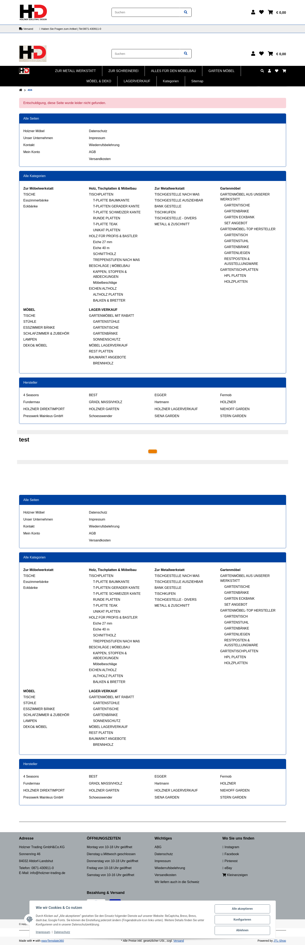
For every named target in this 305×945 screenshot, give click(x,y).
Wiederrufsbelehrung (104, 145)
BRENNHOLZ (103, 363)
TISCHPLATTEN (101, 194)
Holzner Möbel (34, 131)
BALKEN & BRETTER (109, 300)
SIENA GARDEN (167, 416)
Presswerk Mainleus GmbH (43, 416)
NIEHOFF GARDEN (235, 409)
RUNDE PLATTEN (106, 218)
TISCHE (29, 194)
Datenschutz (98, 131)
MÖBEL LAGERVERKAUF (108, 345)
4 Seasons (31, 395)
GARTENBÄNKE (236, 211)
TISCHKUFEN (165, 212)
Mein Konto (31, 152)
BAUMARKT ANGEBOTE (107, 357)
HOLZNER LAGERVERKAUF (176, 409)
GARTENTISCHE (237, 205)
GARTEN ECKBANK (239, 217)
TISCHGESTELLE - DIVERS (176, 218)
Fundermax (31, 402)
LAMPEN (30, 339)
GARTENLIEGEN (237, 253)
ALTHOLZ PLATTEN (108, 294)
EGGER (161, 395)
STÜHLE (29, 321)
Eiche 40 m (101, 248)
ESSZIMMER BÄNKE (39, 327)
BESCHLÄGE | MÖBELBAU (109, 266)
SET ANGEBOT (235, 223)
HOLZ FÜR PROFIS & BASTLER (113, 236)
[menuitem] (75, 71)
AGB (92, 152)
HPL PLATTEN (235, 275)
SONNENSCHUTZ (106, 339)
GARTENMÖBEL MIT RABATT (111, 315)
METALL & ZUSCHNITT (172, 224)
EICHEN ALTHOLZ (103, 288)
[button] (253, 12)
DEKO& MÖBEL (35, 345)
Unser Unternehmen (38, 138)
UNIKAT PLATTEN (106, 230)
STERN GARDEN (233, 416)
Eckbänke (30, 206)
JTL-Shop (280, 940)
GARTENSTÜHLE (106, 321)
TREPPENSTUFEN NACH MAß (116, 260)
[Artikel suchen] (186, 12)
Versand (178, 940)
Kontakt (29, 145)
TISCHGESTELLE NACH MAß (177, 194)
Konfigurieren (242, 919)
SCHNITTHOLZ (104, 254)
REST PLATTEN (101, 351)
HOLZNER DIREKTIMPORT (44, 409)
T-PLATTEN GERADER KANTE (116, 206)
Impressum (97, 138)
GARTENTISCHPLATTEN (239, 269)
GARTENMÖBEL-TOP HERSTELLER (247, 229)
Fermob (225, 395)
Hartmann (162, 402)
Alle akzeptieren (242, 909)
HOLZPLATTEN (236, 281)
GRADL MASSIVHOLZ (105, 402)
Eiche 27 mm (102, 242)
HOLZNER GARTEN (104, 409)
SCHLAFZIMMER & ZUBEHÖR (46, 333)
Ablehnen (242, 930)
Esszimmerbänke (36, 200)
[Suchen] (146, 12)
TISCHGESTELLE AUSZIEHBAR (179, 200)
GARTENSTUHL (236, 241)
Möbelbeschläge (105, 282)
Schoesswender (100, 416)
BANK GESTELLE (168, 206)
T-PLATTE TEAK (105, 224)
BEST (93, 395)
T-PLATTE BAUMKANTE (111, 200)
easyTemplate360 (52, 940)
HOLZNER (228, 402)
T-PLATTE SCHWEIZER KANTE (117, 212)
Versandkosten (100, 159)
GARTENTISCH (236, 235)
